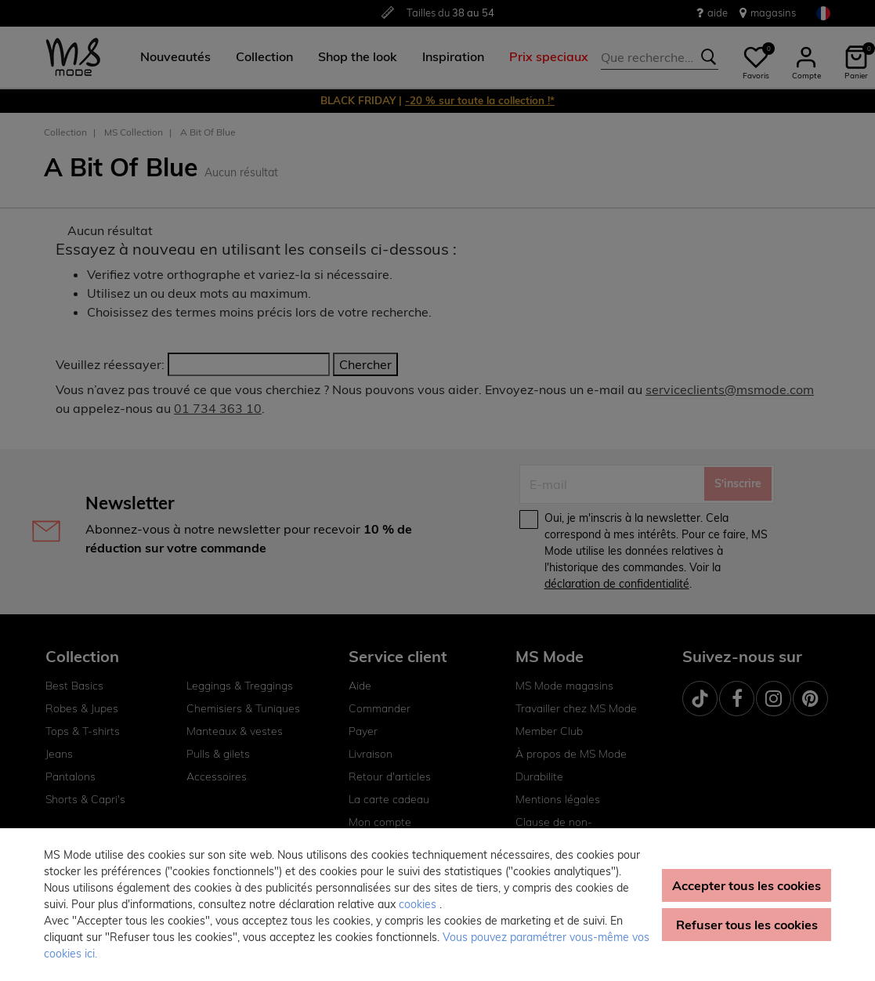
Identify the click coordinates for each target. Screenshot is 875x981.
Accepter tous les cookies (746, 885)
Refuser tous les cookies (747, 924)
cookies (419, 904)
